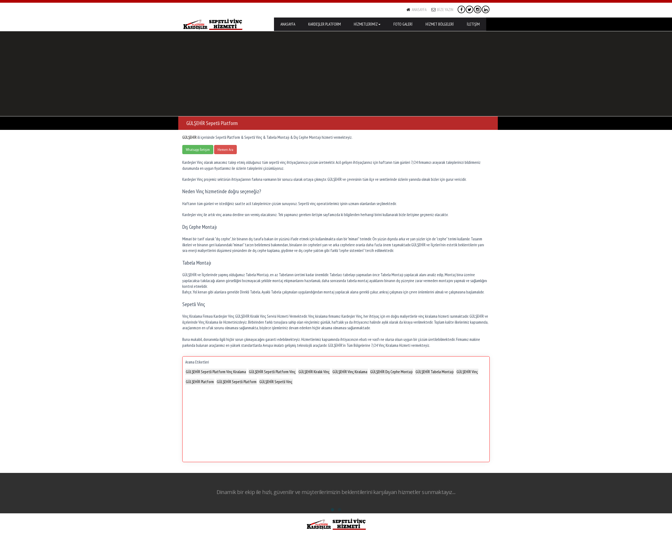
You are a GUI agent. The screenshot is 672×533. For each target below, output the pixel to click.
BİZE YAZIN (442, 9)
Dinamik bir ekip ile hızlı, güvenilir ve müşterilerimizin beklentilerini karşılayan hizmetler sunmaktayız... (336, 493)
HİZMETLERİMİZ (367, 24)
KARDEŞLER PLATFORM (324, 24)
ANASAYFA (416, 9)
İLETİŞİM (473, 24)
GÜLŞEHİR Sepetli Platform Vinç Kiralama (216, 371)
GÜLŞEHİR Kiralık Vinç (314, 371)
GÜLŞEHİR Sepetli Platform (236, 381)
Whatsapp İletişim (198, 149)
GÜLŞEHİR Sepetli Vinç (275, 381)
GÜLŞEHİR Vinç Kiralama (349, 371)
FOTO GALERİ (403, 24)
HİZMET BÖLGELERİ (440, 24)
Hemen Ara (225, 149)
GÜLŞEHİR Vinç (467, 371)
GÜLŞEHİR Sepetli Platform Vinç (272, 371)
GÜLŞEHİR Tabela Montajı (435, 371)
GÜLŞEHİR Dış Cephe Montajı (391, 371)
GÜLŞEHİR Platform (200, 381)
